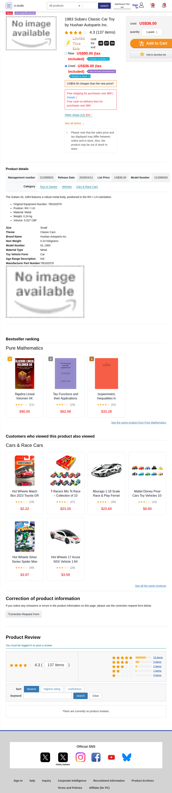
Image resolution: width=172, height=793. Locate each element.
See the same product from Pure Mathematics (138, 422)
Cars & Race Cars (87, 186)
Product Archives (143, 780)
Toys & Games (48, 186)
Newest (31, 689)
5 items (157, 661)
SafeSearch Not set (122, 5)
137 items (56, 665)
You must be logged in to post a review (29, 645)
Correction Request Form (23, 614)
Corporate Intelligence (72, 780)
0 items (157, 675)
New (89, 56)
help (32, 780)
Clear (95, 695)
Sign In (135, 6)
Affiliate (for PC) (99, 787)
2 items (157, 666)
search (104, 5)
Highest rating (52, 689)
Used (92, 71)
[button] (164, 5)
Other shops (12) (78, 115)
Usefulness (74, 689)
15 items (158, 657)
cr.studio (19, 5)
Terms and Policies (70, 787)
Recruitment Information (109, 780)
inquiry (46, 780)
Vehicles (67, 186)
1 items (157, 670)
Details (71, 97)
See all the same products (150, 585)
